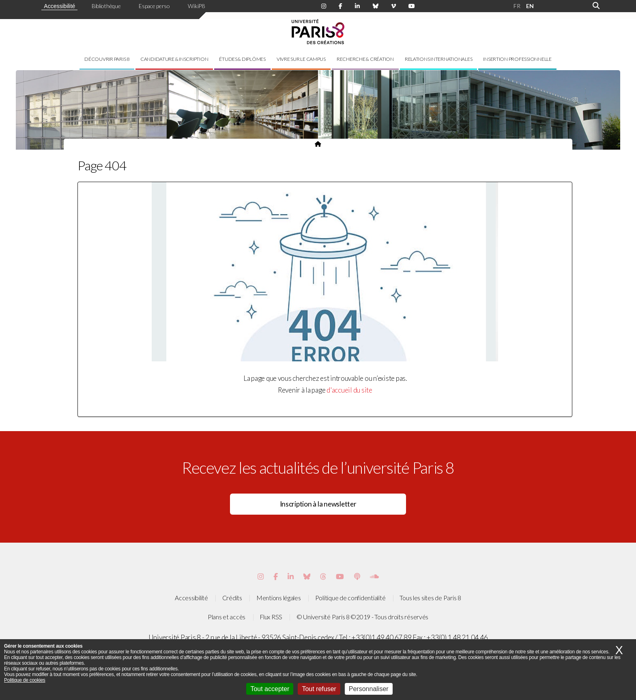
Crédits (232, 597)
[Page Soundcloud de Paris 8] (374, 576)
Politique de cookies (24, 680)
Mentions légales (278, 597)
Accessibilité (59, 6)
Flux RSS (271, 617)
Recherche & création (365, 59)
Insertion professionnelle (517, 59)
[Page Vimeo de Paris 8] (291, 576)
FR (517, 5)
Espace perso (154, 5)
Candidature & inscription (174, 59)
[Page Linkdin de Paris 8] (357, 6)
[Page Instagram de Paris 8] (323, 6)
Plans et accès (226, 617)
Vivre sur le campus (301, 59)
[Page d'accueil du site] (318, 143)
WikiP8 (196, 5)
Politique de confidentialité (350, 597)
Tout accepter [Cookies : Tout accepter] (269, 688)
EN (529, 5)
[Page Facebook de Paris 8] (340, 6)
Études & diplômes (242, 59)
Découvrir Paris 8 (106, 59)
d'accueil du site (349, 390)
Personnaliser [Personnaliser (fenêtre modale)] (369, 688)
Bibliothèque (106, 5)
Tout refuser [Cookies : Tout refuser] (319, 688)
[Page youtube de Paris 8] (411, 6)
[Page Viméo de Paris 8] (393, 6)
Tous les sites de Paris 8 (430, 597)
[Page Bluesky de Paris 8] (375, 6)
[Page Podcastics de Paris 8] (357, 576)
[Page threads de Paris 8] (323, 576)
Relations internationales (439, 59)
